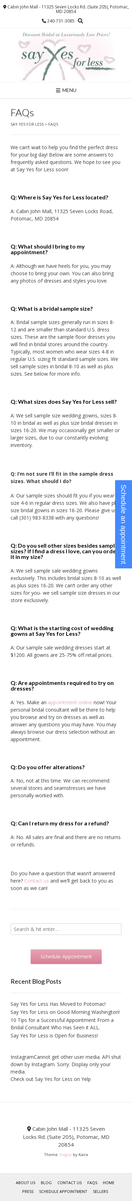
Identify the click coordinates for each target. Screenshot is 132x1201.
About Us (25, 1182)
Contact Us (69, 1182)
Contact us (36, 880)
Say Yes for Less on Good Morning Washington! (65, 1012)
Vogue (66, 1154)
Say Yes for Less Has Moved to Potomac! (58, 1004)
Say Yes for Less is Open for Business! (54, 1035)
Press (27, 1191)
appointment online (70, 702)
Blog (46, 1182)
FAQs (92, 1182)
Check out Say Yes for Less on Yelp (51, 1079)
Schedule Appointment (63, 1191)
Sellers (100, 1191)
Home (108, 1182)
